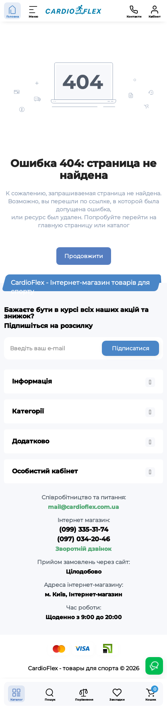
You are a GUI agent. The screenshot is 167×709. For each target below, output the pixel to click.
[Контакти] (133, 10)
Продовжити (83, 256)
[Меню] (33, 10)
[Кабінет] (154, 10)
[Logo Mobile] (73, 11)
